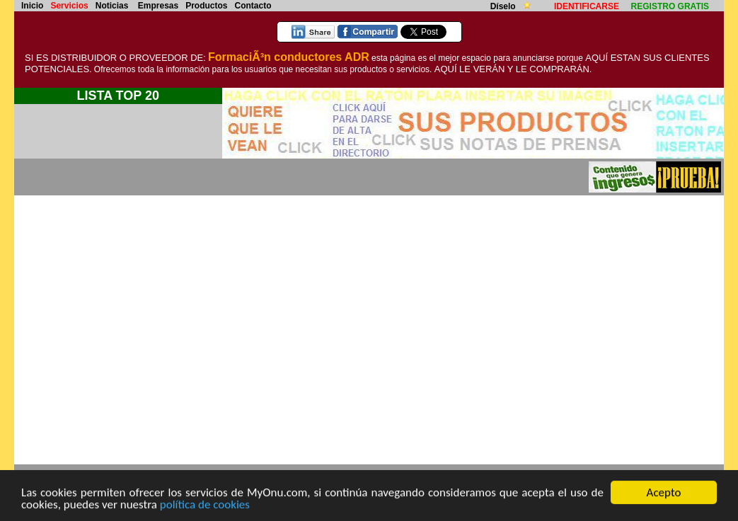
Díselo (504, 6)
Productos (206, 6)
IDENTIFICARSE (586, 6)
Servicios (69, 6)
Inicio (32, 6)
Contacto (253, 6)
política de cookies (205, 505)
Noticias (112, 6)
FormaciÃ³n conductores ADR (288, 57)
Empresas (158, 6)
